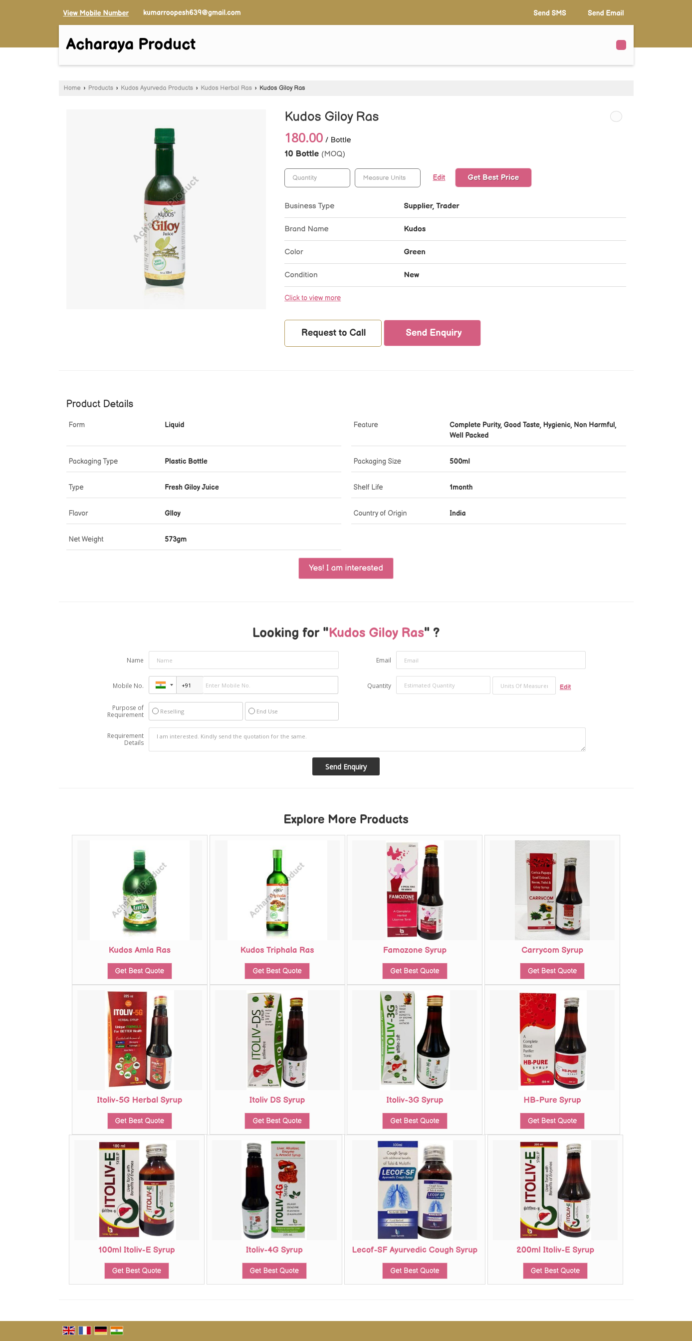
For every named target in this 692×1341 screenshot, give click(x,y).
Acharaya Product (131, 45)
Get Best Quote (139, 971)
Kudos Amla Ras (140, 950)
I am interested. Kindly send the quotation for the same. (367, 739)
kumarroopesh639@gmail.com (192, 12)
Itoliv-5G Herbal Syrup (139, 1100)
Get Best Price (493, 177)
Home (72, 88)
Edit (439, 178)
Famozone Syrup (415, 950)
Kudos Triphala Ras (277, 950)
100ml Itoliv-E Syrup (136, 1250)
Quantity (379, 685)
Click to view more (312, 298)
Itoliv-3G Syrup (414, 1100)
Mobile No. (128, 685)
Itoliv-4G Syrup (274, 1250)
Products (100, 88)
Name (135, 660)
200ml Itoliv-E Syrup (555, 1250)
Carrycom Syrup (552, 950)
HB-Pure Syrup (552, 1100)
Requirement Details (125, 739)
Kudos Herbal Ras (226, 88)
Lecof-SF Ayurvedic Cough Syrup (415, 1250)
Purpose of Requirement (125, 711)
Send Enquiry (433, 333)
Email (383, 660)
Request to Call (333, 333)
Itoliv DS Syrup (277, 1100)
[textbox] (388, 177)
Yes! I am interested (346, 568)
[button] (96, 13)
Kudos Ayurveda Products (157, 88)
